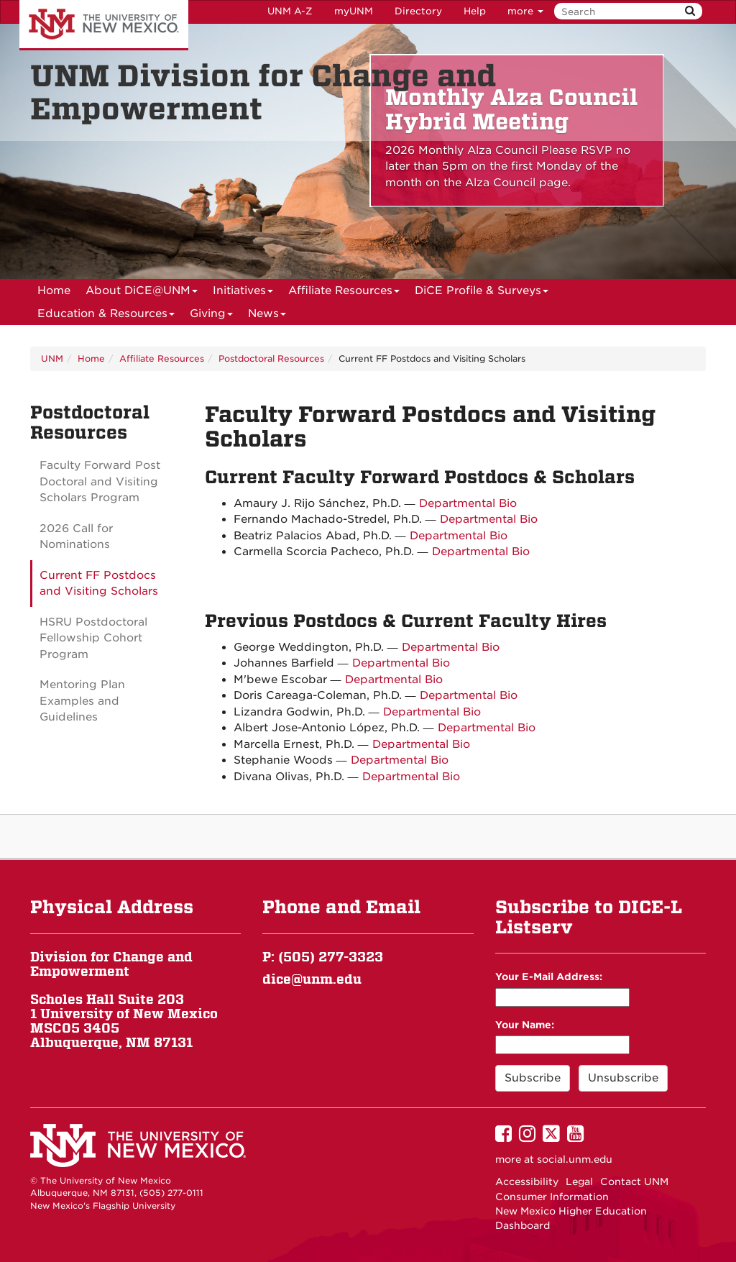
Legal (579, 1181)
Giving (211, 316)
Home (53, 290)
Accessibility (526, 1181)
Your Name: (524, 1024)
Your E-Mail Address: (548, 976)
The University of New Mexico (103, 25)
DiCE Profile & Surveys (481, 293)
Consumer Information (552, 1196)
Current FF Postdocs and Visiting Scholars (99, 583)
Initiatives (243, 293)
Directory (418, 11)
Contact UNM (634, 1181)
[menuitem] (54, 290)
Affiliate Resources (344, 293)
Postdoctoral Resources (271, 358)
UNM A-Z (290, 11)
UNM (52, 358)
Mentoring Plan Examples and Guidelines (82, 700)
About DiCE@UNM (142, 293)
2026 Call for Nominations (76, 537)
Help (475, 11)
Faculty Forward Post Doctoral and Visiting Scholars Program (100, 481)
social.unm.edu (574, 1159)
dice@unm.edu (312, 979)
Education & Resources (106, 316)
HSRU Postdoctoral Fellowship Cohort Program (93, 638)
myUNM (353, 11)
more (525, 11)
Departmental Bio (468, 503)
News (267, 316)
